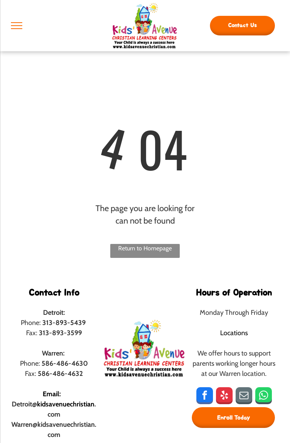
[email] (244, 396)
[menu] (16, 25)
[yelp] (224, 396)
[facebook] (204, 396)
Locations (234, 333)
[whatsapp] (263, 396)
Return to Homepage (145, 248)
